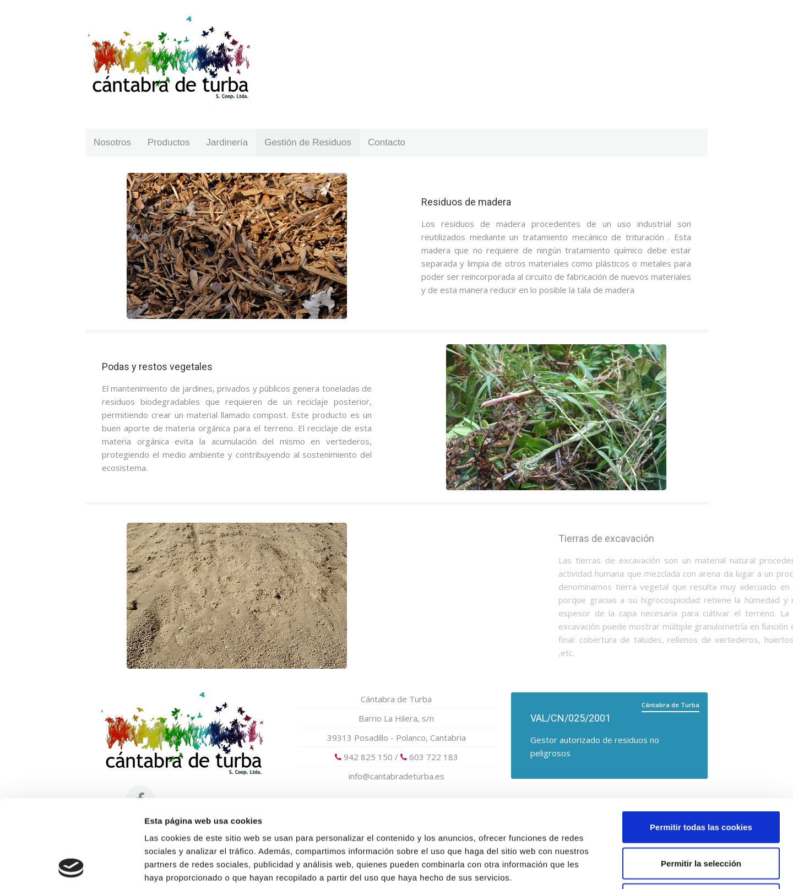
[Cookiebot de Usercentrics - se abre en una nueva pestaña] (71, 867)
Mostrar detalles (592, 867)
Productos (169, 142)
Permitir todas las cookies (701, 744)
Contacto (386, 142)
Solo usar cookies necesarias (701, 816)
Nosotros (112, 142)
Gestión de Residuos (307, 142)
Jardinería (227, 142)
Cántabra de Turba (396, 698)
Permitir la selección (701, 780)
